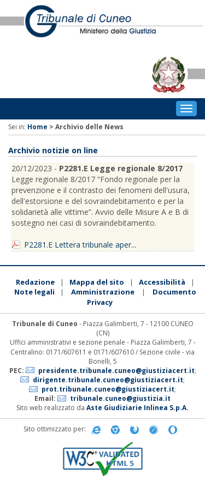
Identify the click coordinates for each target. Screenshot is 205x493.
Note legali (34, 292)
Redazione (35, 282)
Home (37, 126)
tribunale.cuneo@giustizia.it (120, 398)
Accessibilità (162, 282)
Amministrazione (102, 292)
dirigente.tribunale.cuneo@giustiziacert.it (108, 379)
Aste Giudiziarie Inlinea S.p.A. (137, 407)
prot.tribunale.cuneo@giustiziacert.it (108, 389)
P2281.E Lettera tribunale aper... (80, 244)
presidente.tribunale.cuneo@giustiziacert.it (116, 370)
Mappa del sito (96, 282)
